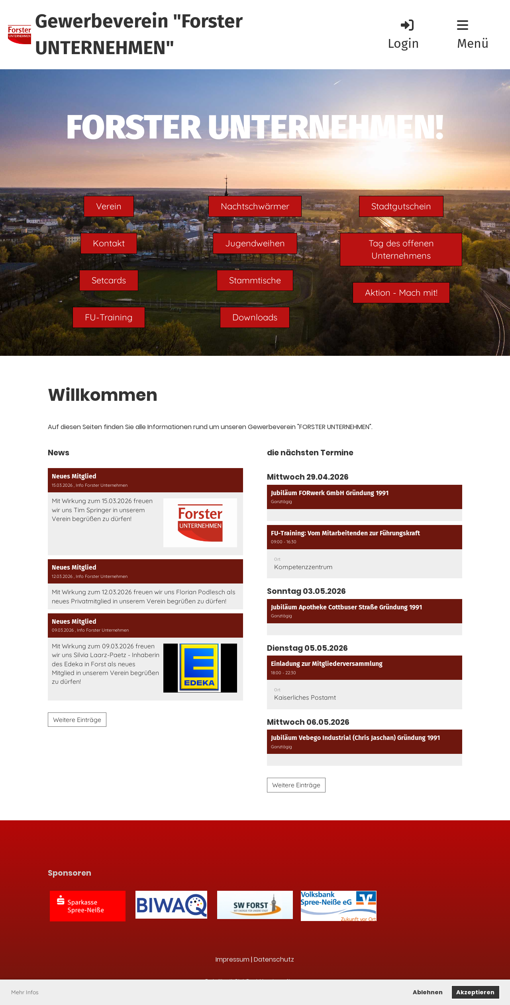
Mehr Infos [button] (25, 992)
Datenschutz (274, 959)
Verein (109, 206)
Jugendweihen (255, 243)
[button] (364, 503)
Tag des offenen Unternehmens (401, 249)
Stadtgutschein (401, 206)
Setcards (109, 280)
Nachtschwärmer (255, 206)
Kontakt (109, 243)
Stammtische (255, 280)
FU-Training (109, 317)
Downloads (254, 317)
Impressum (232, 959)
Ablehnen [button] (428, 992)
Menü (473, 35)
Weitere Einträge (77, 720)
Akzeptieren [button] (475, 992)
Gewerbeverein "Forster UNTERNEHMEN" (139, 34)
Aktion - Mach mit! (401, 292)
